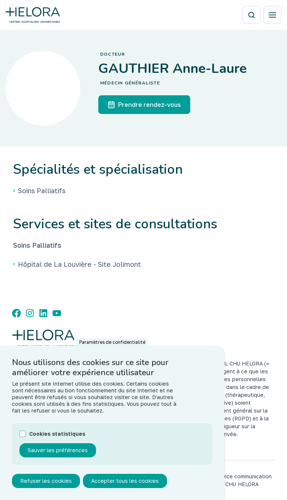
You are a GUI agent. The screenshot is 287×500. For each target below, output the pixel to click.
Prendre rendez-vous (144, 104)
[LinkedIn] (43, 313)
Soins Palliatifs (37, 245)
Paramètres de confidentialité (112, 345)
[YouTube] (56, 313)
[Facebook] (16, 313)
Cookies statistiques (57, 436)
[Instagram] (29, 313)
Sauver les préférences (58, 453)
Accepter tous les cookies (125, 483)
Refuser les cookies (46, 483)
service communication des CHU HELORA (243, 480)
